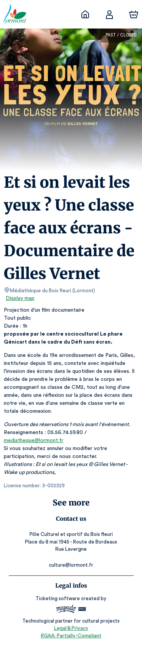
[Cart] (133, 14)
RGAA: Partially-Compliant (71, 636)
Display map (20, 298)
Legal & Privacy (71, 628)
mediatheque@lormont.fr (33, 440)
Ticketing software (58, 598)
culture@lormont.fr (71, 565)
